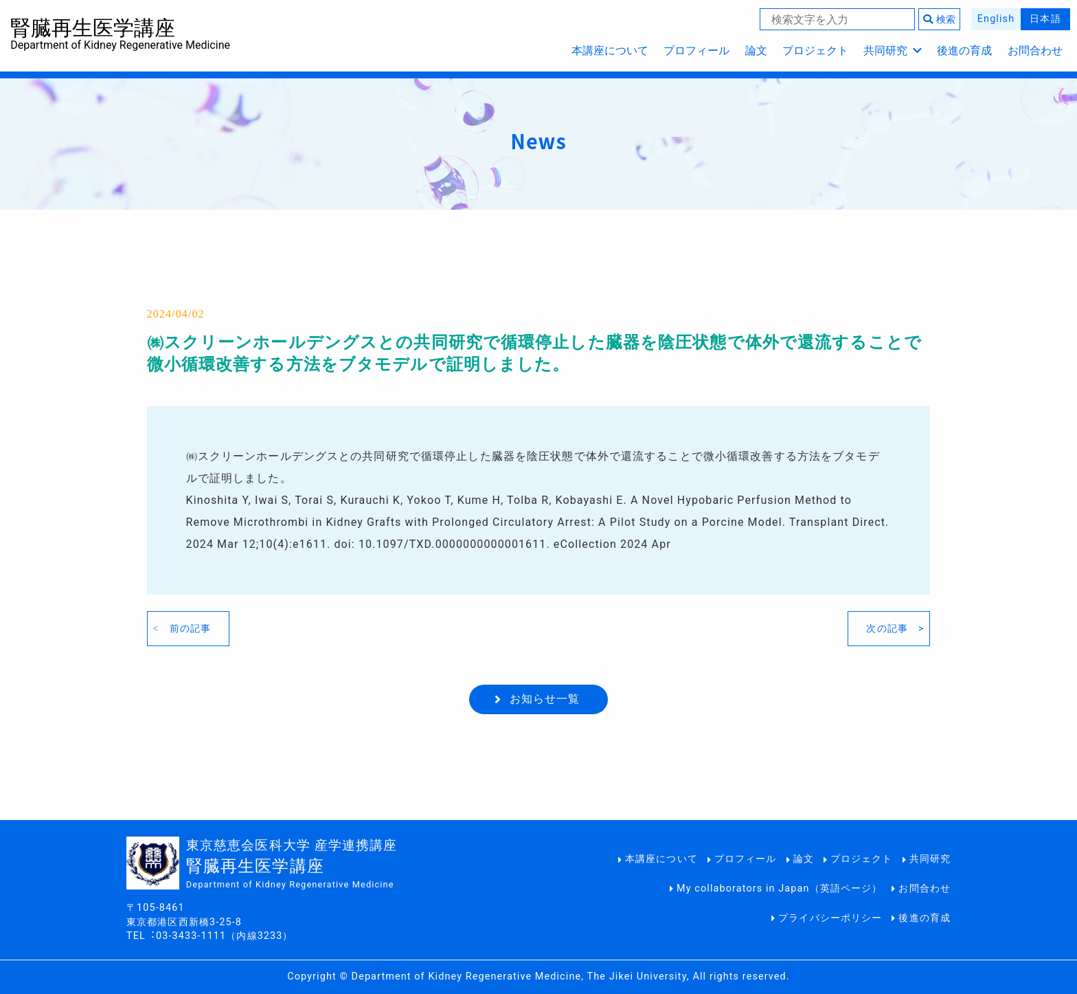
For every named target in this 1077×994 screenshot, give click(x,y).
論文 (756, 50)
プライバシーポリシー (830, 918)
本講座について (609, 50)
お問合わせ (1035, 50)
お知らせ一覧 (545, 698)
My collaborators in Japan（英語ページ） (779, 888)
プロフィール (696, 50)
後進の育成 (964, 50)
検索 (939, 19)
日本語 (1045, 19)
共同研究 (892, 50)
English (995, 19)
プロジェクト (815, 50)
